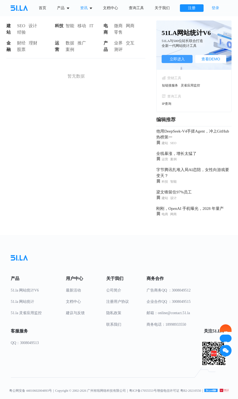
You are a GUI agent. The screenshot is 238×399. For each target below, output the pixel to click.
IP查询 (166, 104)
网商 (130, 25)
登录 (215, 8)
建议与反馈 (75, 313)
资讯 (86, 8)
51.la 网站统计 (22, 302)
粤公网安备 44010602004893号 (30, 390)
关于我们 (162, 8)
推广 (81, 43)
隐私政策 (113, 313)
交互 (130, 43)
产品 (63, 8)
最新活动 (73, 290)
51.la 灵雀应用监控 (26, 313)
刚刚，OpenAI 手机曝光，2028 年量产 (190, 208)
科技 (59, 25)
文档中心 (110, 8)
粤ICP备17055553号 (143, 390)
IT (91, 25)
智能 (70, 25)
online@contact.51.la (174, 313)
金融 (8, 46)
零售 (118, 32)
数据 (70, 43)
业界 (118, 43)
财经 (21, 43)
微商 (118, 25)
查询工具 (136, 8)
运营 (57, 46)
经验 (21, 32)
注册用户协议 (117, 302)
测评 (118, 49)
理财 (33, 43)
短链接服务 (170, 85)
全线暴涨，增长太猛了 (176, 153)
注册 (192, 8)
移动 (81, 25)
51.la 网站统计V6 (25, 290)
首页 (42, 8)
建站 (8, 28)
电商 (106, 28)
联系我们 (113, 324)
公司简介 (113, 290)
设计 (33, 25)
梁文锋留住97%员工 (174, 192)
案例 (70, 49)
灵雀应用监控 (190, 85)
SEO (21, 25)
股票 (21, 49)
